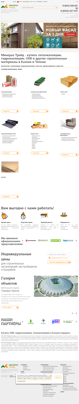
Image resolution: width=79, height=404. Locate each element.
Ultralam (63, 94)
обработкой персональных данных (43, 379)
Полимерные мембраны (7, 141)
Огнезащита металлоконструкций (69, 137)
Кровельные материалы (47, 371)
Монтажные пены (36, 138)
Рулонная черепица (36, 95)
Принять (58, 377)
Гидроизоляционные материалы (9, 138)
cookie (48, 375)
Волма (33, 144)
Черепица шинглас (36, 94)
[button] (22, 240)
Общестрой (63, 364)
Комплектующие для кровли (38, 98)
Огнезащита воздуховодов (67, 138)
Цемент (33, 146)
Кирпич (33, 145)
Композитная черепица (37, 96)
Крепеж (33, 148)
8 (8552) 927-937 (69, 11)
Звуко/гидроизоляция (7, 96)
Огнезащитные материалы (67, 383)
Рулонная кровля (6, 137)
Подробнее (10, 111)
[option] (31, 240)
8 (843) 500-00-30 (70, 7)
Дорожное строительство (8, 139)
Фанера (62, 391)
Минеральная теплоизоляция (9, 94)
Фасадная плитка (36, 135)
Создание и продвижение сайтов (13, 376)
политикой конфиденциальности (25, 379)
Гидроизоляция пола (46, 384)
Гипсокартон (35, 139)
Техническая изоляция (7, 95)
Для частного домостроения (9, 135)
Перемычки (34, 137)
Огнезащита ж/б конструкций (68, 140)
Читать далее (10, 307)
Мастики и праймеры (7, 142)
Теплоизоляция (44, 364)
